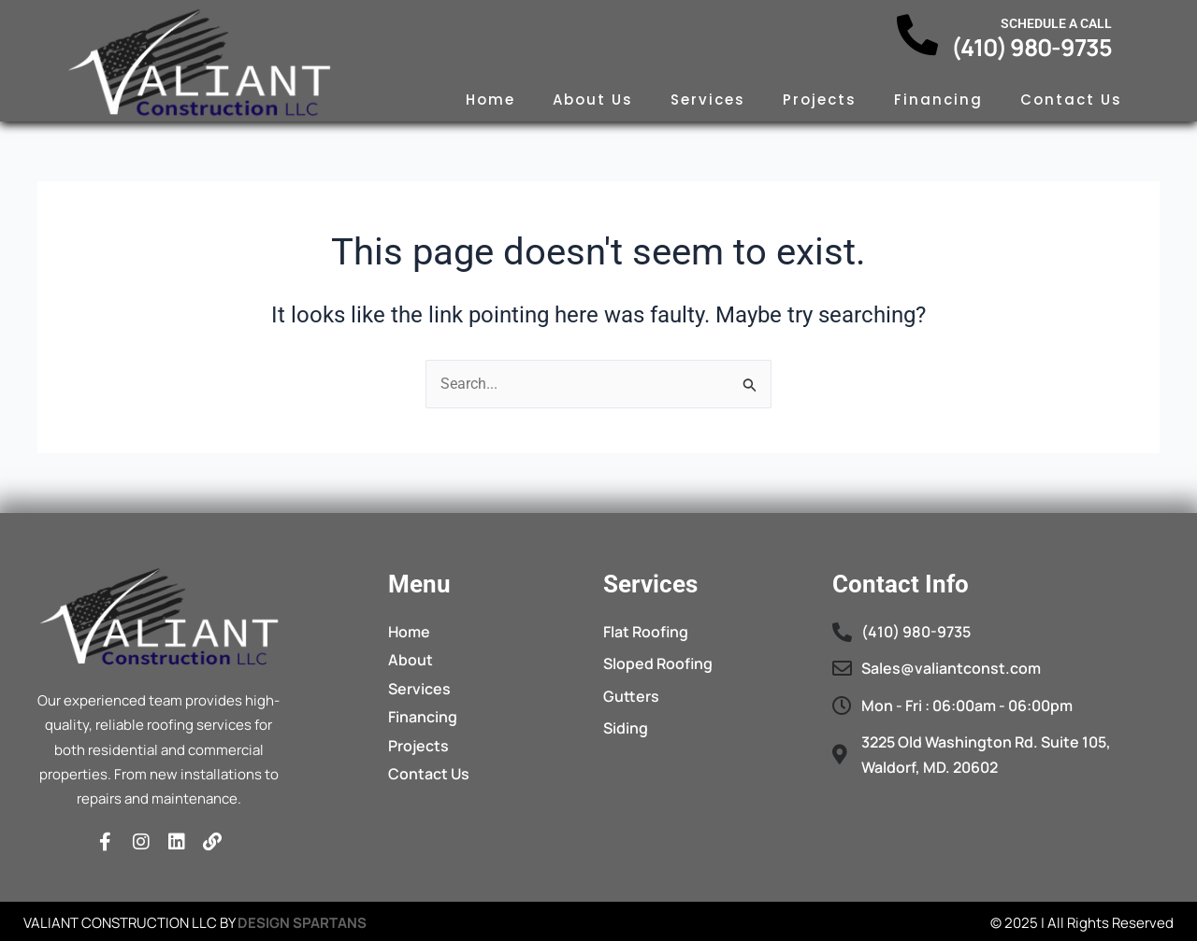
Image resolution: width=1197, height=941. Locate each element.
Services (708, 99)
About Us (593, 99)
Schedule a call (1056, 23)
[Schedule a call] (917, 35)
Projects (820, 99)
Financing (938, 99)
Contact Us (1071, 99)
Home (490, 99)
